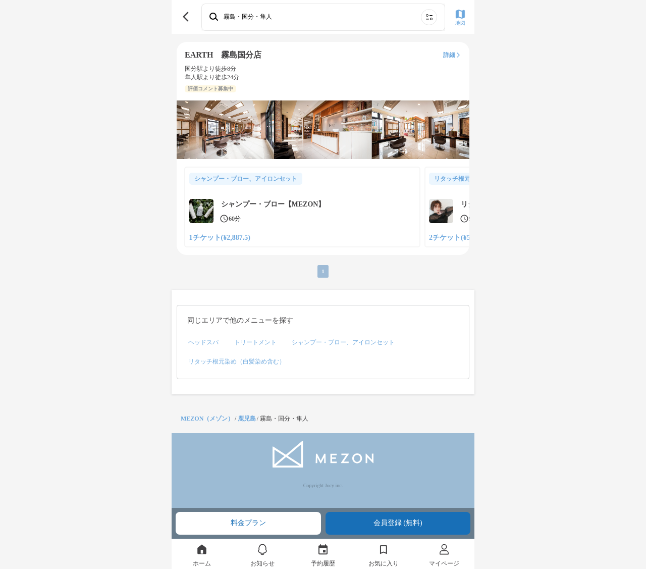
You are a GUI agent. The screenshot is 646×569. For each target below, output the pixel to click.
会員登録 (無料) (397, 523)
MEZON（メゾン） (207, 418)
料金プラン (248, 523)
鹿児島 (247, 418)
